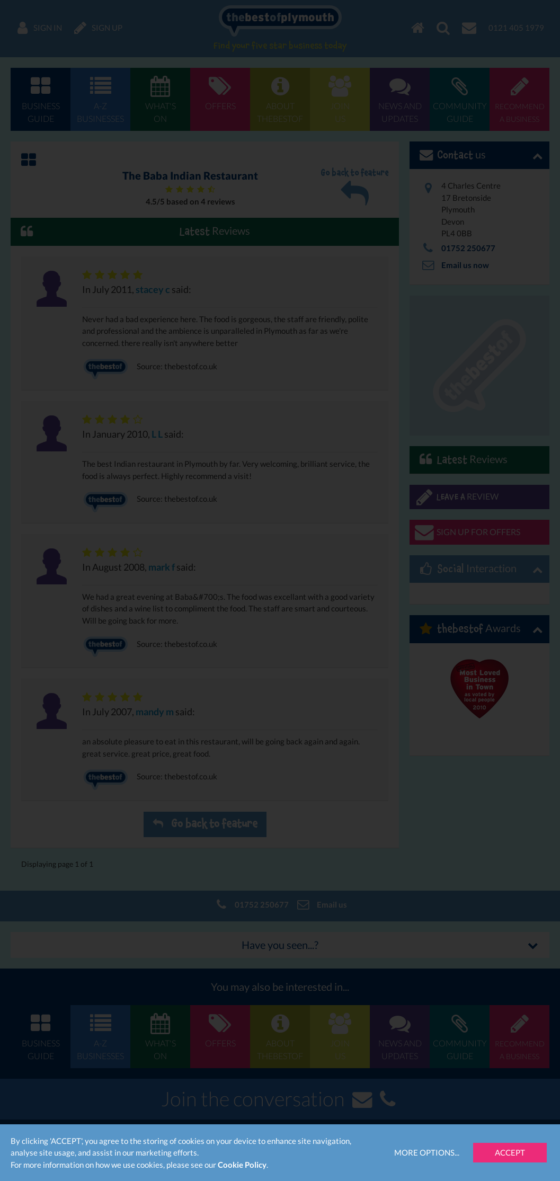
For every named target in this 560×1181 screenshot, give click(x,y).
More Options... (426, 1152)
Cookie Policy (242, 1164)
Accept (510, 1152)
